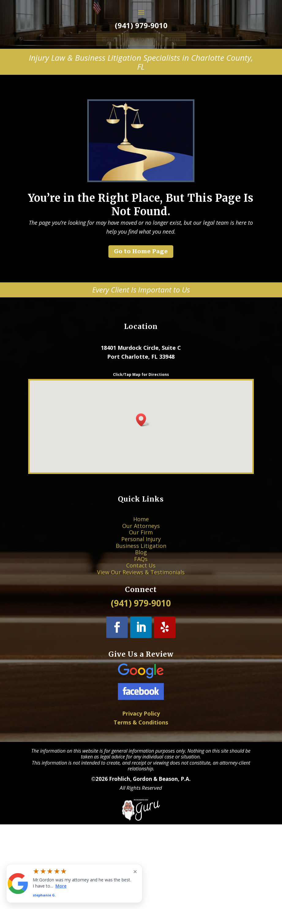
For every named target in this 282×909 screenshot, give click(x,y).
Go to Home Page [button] (141, 295)
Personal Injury (141, 627)
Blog (141, 634)
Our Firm (140, 623)
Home (141, 616)
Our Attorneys (141, 619)
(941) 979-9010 (141, 69)
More (60, 885)
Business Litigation (141, 630)
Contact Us (141, 641)
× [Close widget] (135, 871)
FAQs (141, 638)
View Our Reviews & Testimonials (141, 645)
